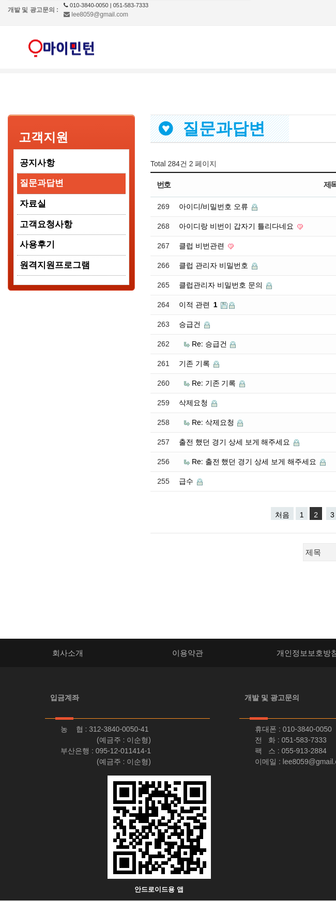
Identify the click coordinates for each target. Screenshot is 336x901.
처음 (282, 515)
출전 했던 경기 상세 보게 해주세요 (235, 442)
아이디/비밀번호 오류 (214, 206)
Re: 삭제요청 (214, 422)
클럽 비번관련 (202, 246)
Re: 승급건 (210, 344)
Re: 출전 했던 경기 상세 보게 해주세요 (255, 461)
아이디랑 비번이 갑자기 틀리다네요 (237, 226)
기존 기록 (195, 363)
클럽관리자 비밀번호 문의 (222, 285)
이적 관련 (199, 305)
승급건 (191, 324)
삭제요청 (194, 403)
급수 (187, 481)
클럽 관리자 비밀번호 (214, 265)
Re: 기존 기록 (215, 383)
